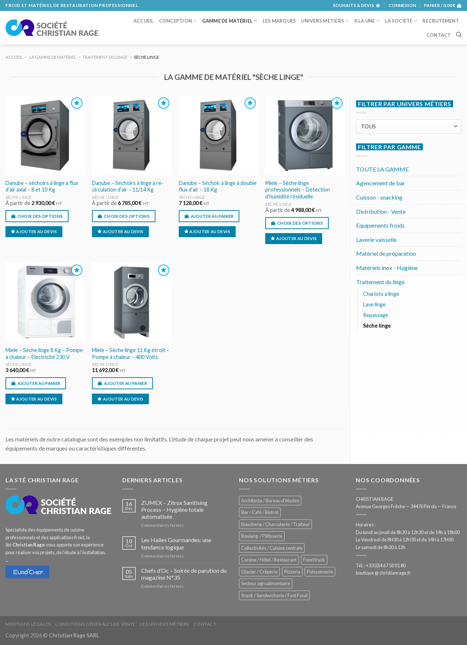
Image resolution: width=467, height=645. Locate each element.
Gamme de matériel (230, 20)
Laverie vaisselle (376, 239)
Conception (178, 20)
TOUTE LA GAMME (382, 169)
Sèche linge (18, 197)
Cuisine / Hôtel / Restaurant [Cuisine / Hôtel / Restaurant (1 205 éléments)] (269, 560)
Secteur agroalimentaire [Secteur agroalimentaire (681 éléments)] (265, 583)
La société (401, 20)
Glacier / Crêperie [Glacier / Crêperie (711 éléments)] (259, 572)
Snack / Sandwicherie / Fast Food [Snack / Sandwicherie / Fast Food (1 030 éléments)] (274, 595)
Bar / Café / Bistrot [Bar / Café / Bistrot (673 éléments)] (259, 512)
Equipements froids (380, 225)
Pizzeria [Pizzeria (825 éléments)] (292, 572)
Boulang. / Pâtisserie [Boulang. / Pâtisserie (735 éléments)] (261, 536)
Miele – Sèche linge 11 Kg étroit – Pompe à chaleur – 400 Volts (130, 353)
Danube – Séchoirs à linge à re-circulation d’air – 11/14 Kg (127, 186)
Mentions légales (28, 624)
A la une (367, 20)
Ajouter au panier (212, 216)
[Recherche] (459, 35)
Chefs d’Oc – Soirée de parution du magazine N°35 (184, 574)
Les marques (279, 21)
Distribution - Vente (381, 211)
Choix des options (40, 216)
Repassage (375, 315)
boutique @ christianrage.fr (383, 573)
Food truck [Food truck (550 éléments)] (314, 560)
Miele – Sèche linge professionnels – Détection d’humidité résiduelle (297, 190)
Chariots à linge (381, 294)
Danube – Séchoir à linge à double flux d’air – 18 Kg (217, 186)
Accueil (144, 21)
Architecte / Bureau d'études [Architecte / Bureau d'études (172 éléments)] (270, 500)
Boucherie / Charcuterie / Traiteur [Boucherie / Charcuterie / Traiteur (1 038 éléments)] (275, 524)
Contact (439, 35)
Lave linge (374, 304)
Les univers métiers (164, 624)
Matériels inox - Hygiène (387, 267)
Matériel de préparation (386, 253)
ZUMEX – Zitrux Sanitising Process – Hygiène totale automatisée (174, 509)
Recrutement (440, 21)
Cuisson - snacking (379, 197)
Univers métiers (325, 20)
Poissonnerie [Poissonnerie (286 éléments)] (320, 572)
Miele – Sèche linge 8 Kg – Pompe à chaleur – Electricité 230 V (44, 353)
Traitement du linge (380, 281)
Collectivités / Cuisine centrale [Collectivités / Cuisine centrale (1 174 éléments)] (271, 548)
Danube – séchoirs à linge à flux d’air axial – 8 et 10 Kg (41, 186)
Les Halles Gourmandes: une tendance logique (176, 543)
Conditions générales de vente (95, 624)
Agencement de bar (380, 182)
